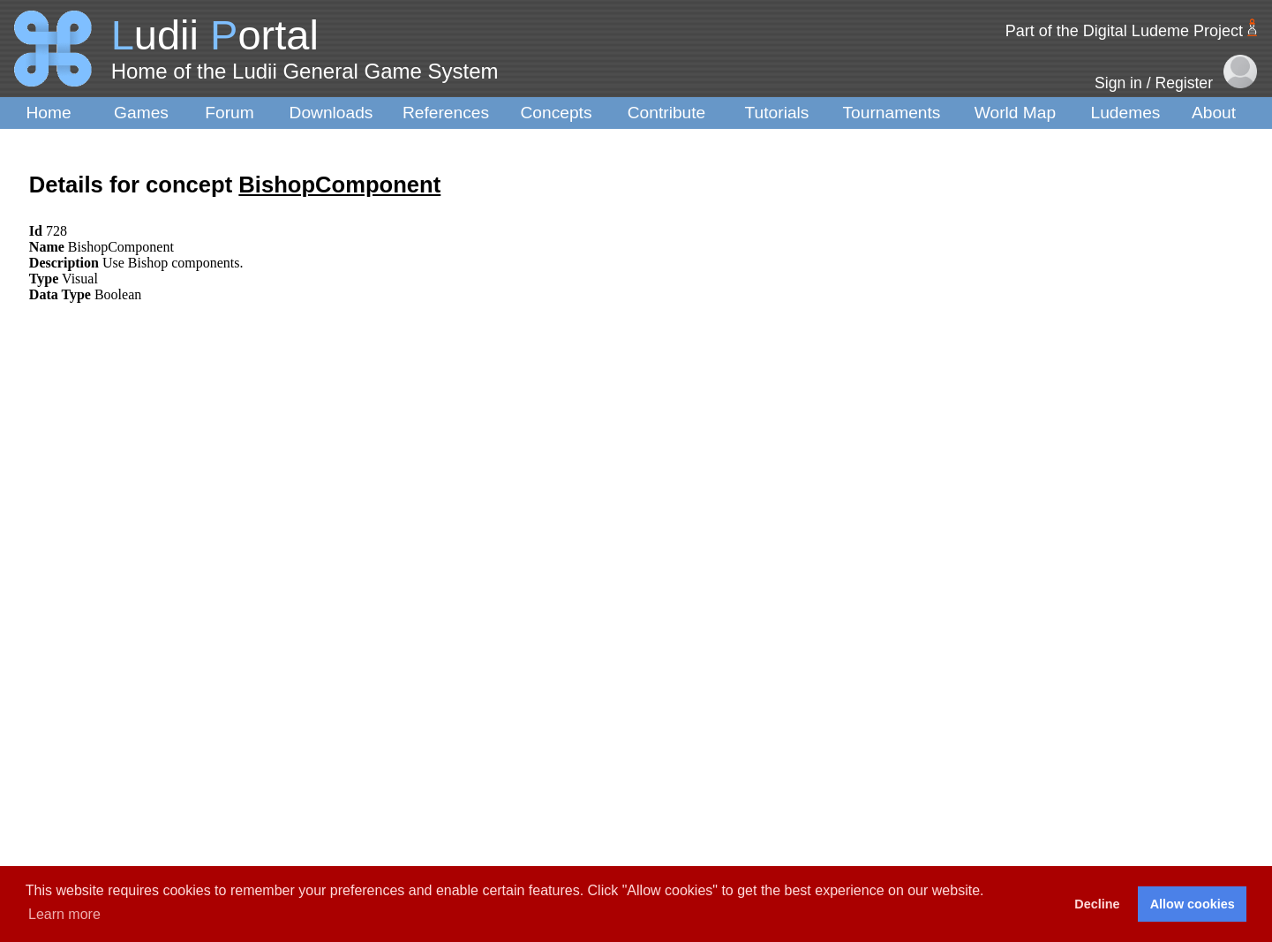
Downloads (331, 112)
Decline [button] (1096, 904)
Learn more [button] (64, 914)
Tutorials (777, 112)
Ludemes (1126, 112)
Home (48, 112)
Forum (229, 112)
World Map (1015, 112)
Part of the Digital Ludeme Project (1124, 31)
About (1214, 112)
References (446, 112)
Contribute (667, 112)
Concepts (555, 112)
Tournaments (892, 112)
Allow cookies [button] (1192, 904)
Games (141, 112)
